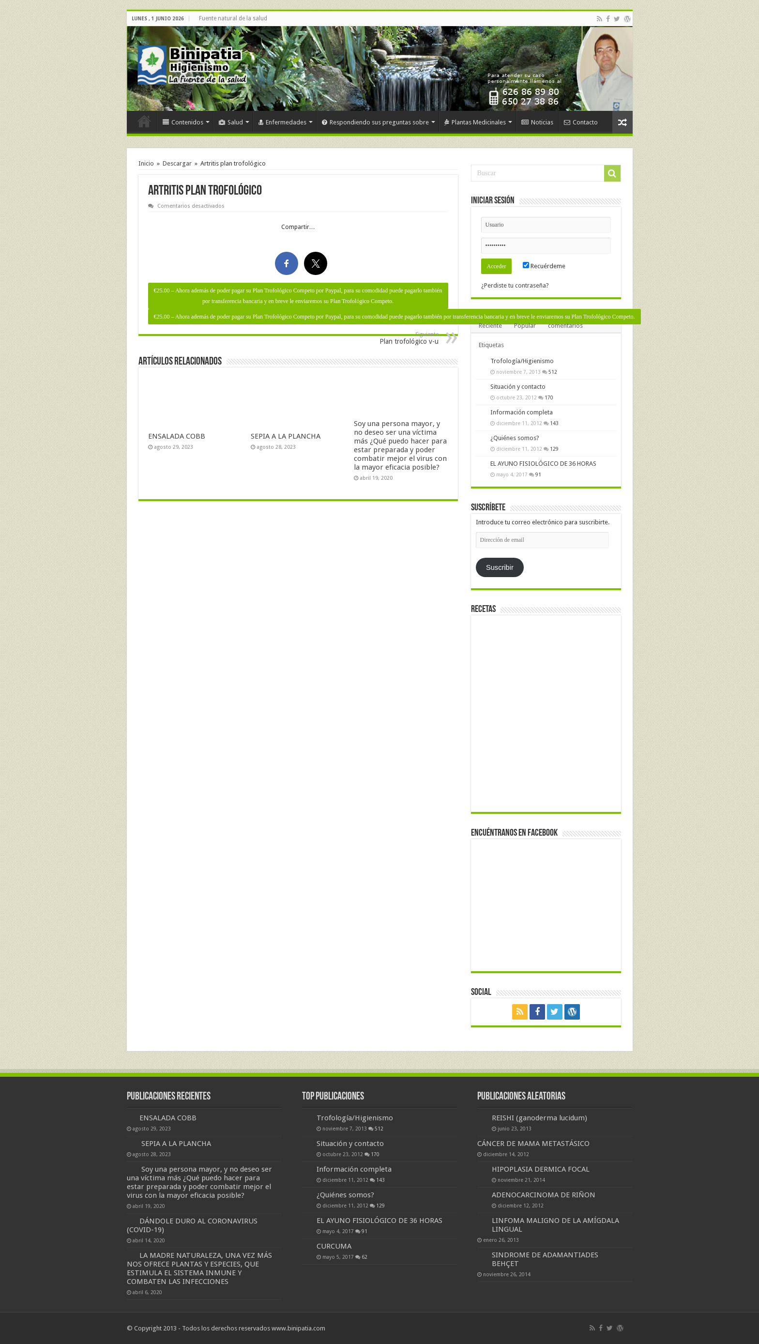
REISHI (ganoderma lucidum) (539, 1118)
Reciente (490, 325)
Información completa (521, 412)
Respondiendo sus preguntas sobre (375, 122)
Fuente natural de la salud (233, 18)
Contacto (581, 122)
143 (554, 423)
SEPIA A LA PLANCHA (285, 436)
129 (554, 449)
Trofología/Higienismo (522, 361)
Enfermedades (282, 122)
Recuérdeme (544, 266)
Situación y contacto (518, 386)
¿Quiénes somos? (514, 438)
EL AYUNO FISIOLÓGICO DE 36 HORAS (543, 463)
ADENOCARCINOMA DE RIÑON (543, 1195)
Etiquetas (491, 345)
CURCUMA (334, 1246)
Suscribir (500, 567)
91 (538, 474)
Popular (525, 325)
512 (552, 372)
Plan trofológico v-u (389, 338)
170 (549, 397)
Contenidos (183, 122)
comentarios (565, 325)
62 (364, 1257)
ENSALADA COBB (176, 436)
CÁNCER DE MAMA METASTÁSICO (533, 1143)
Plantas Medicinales (475, 122)
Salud (231, 122)
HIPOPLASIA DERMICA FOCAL (541, 1169)
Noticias (537, 122)
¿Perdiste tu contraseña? (515, 285)
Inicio (144, 121)
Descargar (177, 163)
